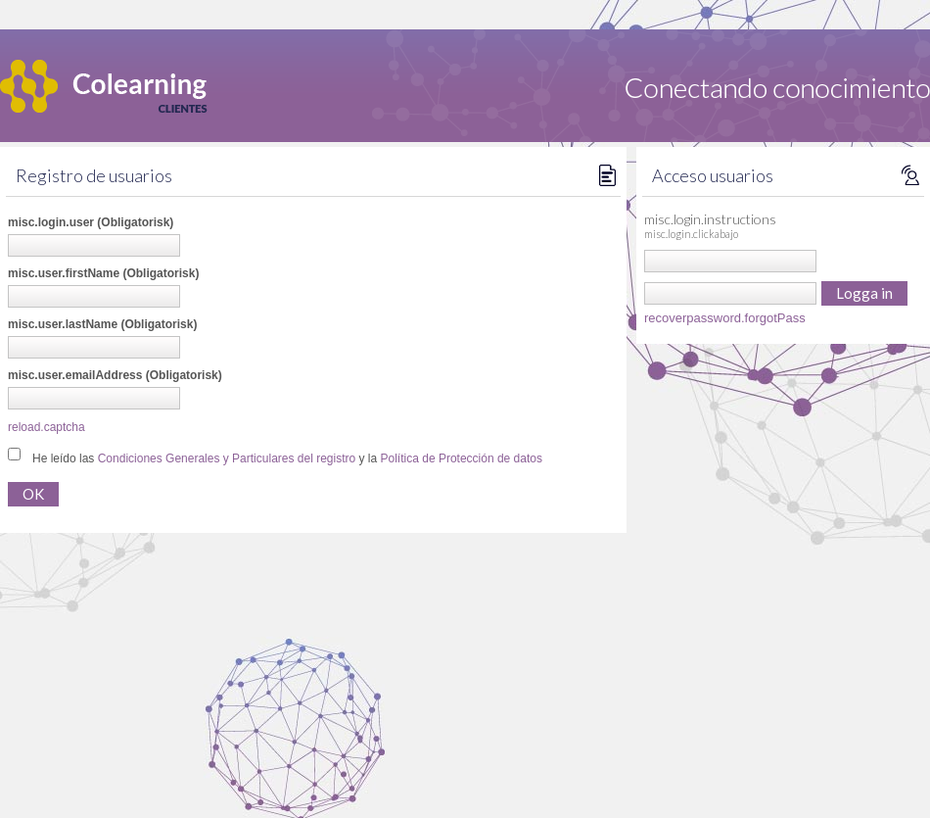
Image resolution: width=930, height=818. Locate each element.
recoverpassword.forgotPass (725, 318)
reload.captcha (46, 427)
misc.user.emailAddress (115, 375)
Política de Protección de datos (461, 458)
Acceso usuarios (712, 175)
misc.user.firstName (103, 273)
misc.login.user (90, 222)
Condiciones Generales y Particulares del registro (226, 458)
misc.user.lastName (102, 324)
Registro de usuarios (94, 175)
